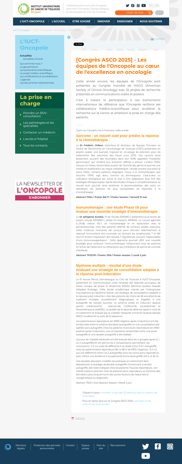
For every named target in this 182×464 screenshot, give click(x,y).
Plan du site (101, 447)
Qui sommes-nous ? (31, 63)
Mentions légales (21, 447)
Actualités (59, 30)
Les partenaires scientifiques (36, 70)
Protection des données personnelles (47, 447)
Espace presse (85, 447)
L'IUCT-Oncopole (42, 30)
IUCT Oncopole (21, 30)
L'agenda (25, 79)
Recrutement (118, 445)
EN (157, 5)
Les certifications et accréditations (39, 76)
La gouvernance (29, 66)
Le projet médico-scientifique (36, 73)
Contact (70, 445)
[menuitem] (32, 21)
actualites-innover (33, 58)
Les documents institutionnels (37, 82)
